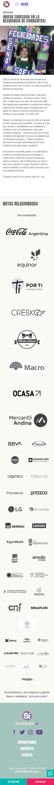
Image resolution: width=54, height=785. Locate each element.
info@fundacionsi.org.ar (27, 771)
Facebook (14, 732)
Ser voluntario (13, 781)
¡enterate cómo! (38, 696)
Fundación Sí (6, 4)
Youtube (39, 732)
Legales (27, 755)
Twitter (22, 732)
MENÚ (24, 4)
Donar (40, 782)
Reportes (27, 748)
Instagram (30, 732)
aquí (42, 176)
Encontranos (27, 742)
